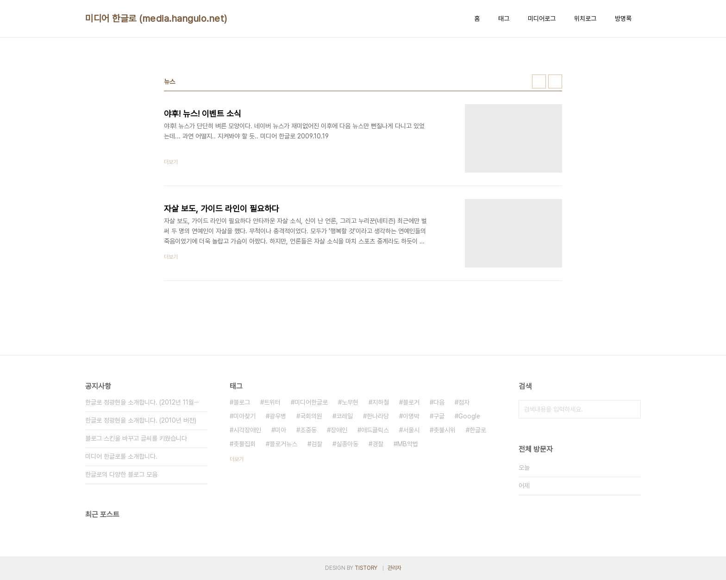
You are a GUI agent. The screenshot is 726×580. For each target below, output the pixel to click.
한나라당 (378, 416)
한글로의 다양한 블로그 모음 (121, 474)
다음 (438, 402)
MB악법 (407, 444)
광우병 (277, 416)
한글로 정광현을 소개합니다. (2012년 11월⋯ (142, 402)
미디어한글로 (311, 402)
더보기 (237, 459)
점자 (463, 402)
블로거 (411, 402)
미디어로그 (542, 18)
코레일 (344, 416)
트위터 (272, 402)
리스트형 (555, 81)
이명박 (411, 416)
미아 (280, 430)
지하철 (380, 402)
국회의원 (311, 416)
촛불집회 (244, 444)
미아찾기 (244, 416)
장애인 (339, 430)
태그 (503, 18)
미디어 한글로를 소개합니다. (121, 456)
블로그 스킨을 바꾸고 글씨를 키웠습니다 (136, 438)
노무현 (350, 402)
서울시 (411, 430)
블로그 (241, 402)
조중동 (308, 430)
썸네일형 (539, 81)
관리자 (394, 568)
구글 (438, 416)
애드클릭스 (375, 430)
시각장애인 (247, 430)
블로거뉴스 (283, 444)
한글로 (477, 430)
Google (469, 416)
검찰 (316, 444)
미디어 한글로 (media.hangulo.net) (156, 18)
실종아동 (347, 444)
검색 (631, 409)
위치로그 (585, 18)
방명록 (623, 18)
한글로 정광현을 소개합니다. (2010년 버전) (140, 420)
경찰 (377, 444)
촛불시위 (444, 430)
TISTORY (366, 568)
